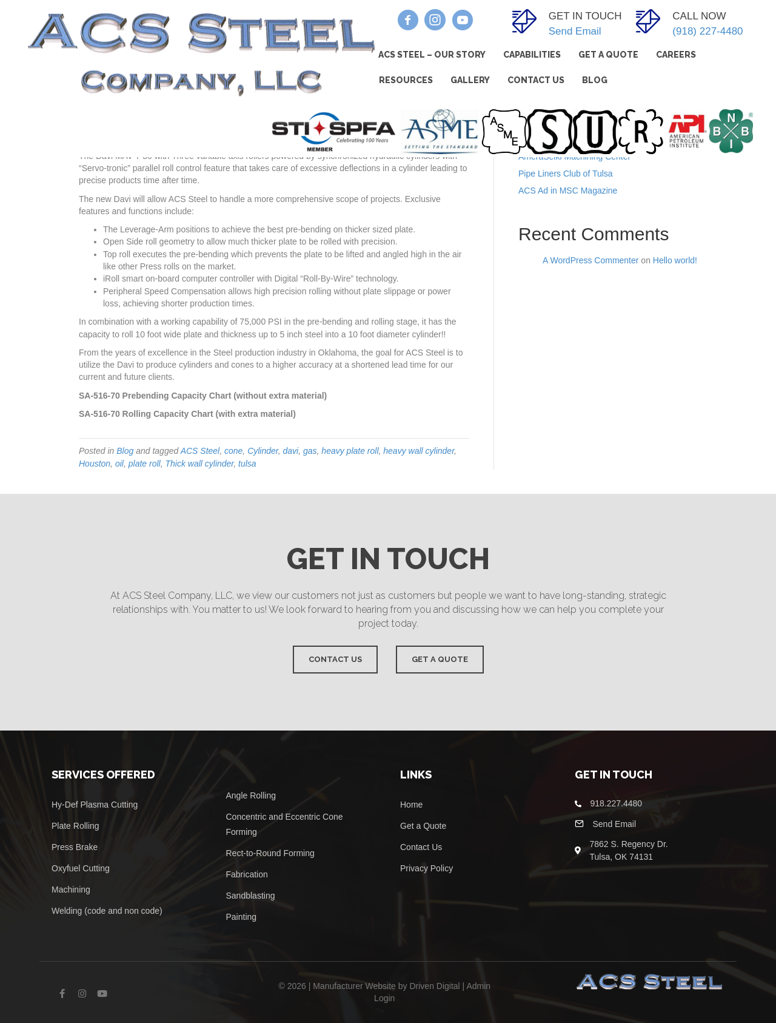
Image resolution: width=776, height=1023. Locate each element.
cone (233, 451)
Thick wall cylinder (199, 463)
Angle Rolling (251, 795)
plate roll (145, 463)
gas (310, 451)
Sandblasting (250, 895)
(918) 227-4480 (707, 31)
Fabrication (247, 874)
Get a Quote (423, 826)
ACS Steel (200, 451)
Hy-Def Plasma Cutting (95, 804)
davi (291, 451)
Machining (71, 889)
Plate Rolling (75, 826)
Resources (406, 80)
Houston (94, 463)
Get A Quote (608, 54)
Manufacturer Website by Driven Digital (386, 986)
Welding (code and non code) (107, 911)
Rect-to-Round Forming (270, 853)
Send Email (575, 31)
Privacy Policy (426, 868)
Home (412, 804)
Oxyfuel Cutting (81, 868)
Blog (594, 80)
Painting (241, 917)
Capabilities (532, 54)
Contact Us (535, 80)
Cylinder (262, 451)
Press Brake (75, 847)
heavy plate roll (349, 451)
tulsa (247, 463)
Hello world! (675, 260)
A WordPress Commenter (590, 260)
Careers (676, 54)
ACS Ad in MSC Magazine (567, 190)
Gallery (470, 80)
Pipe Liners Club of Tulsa (565, 173)
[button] (407, 19)
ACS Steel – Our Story (432, 54)
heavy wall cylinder (418, 451)
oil (119, 463)
